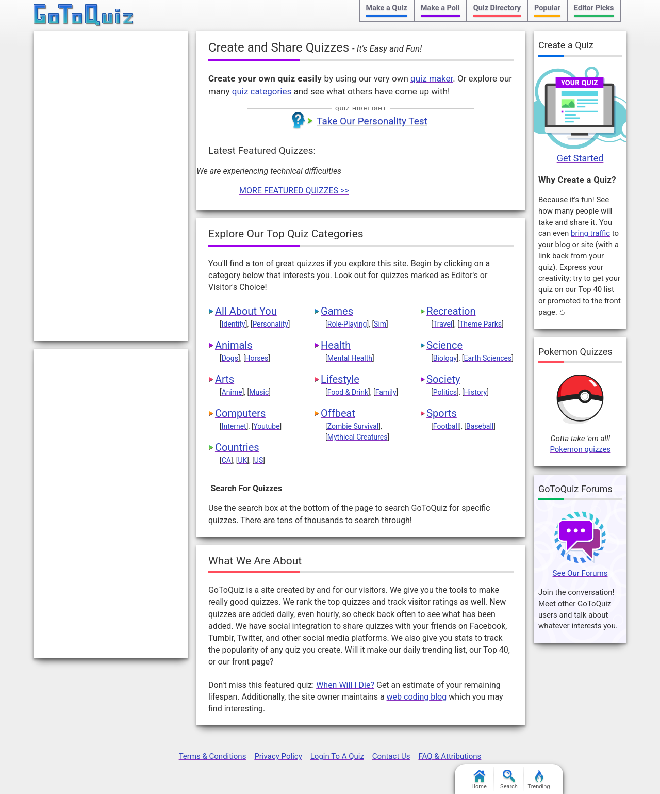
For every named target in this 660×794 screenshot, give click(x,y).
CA (226, 460)
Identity (233, 324)
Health (336, 345)
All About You (246, 311)
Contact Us (391, 756)
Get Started (580, 158)
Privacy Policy (278, 756)
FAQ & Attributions (449, 756)
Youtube (266, 426)
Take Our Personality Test (372, 121)
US (258, 460)
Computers (240, 413)
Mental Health (349, 358)
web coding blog (417, 697)
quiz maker (431, 78)
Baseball (479, 426)
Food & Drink (347, 392)
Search (509, 780)
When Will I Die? (345, 685)
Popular (547, 8)
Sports (441, 413)
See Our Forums (580, 573)
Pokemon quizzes (580, 449)
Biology (445, 358)
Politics (445, 392)
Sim (380, 324)
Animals (234, 345)
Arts (224, 379)
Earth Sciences (488, 358)
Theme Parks (480, 324)
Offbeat (338, 413)
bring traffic (590, 233)
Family (386, 392)
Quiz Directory (497, 8)
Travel (442, 324)
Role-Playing (347, 324)
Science (444, 345)
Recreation (450, 311)
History (475, 392)
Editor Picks (594, 8)
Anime (232, 392)
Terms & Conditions (212, 756)
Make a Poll (440, 8)
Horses (257, 358)
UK (242, 460)
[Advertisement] (111, 186)
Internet (234, 426)
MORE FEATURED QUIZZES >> (294, 191)
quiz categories (261, 91)
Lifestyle (340, 379)
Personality (270, 324)
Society (443, 379)
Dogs (230, 358)
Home (479, 780)
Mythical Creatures (357, 437)
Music (259, 392)
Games (337, 311)
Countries (237, 447)
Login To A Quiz (337, 756)
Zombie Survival (352, 426)
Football (446, 426)
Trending (539, 780)
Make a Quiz (386, 8)
